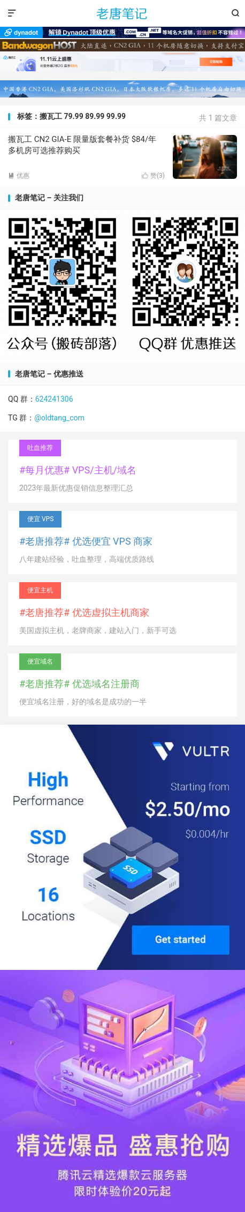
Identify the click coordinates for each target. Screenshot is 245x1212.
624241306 (54, 399)
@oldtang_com (59, 417)
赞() (153, 175)
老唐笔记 (122, 13)
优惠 (18, 175)
